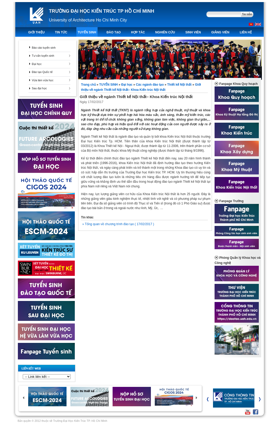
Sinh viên (193, 32)
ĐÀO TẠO (114, 32)
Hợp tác (138, 32)
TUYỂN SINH (87, 32)
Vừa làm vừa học (42, 80)
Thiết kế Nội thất (179, 84)
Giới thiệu (36, 32)
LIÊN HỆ (246, 32)
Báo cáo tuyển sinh (44, 47)
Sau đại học (39, 88)
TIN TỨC (61, 32)
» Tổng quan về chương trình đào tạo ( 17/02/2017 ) (118, 224)
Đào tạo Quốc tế (42, 71)
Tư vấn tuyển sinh (43, 55)
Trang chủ (89, 84)
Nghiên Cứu (165, 32)
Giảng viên (220, 32)
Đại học (37, 63)
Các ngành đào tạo (150, 84)
